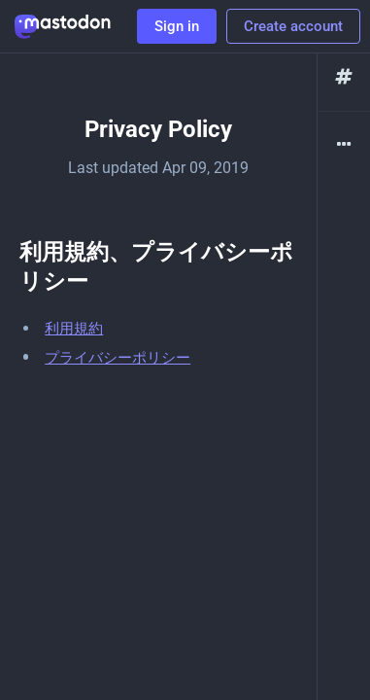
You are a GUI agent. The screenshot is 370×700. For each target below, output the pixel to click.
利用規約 (74, 328)
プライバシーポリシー (117, 358)
